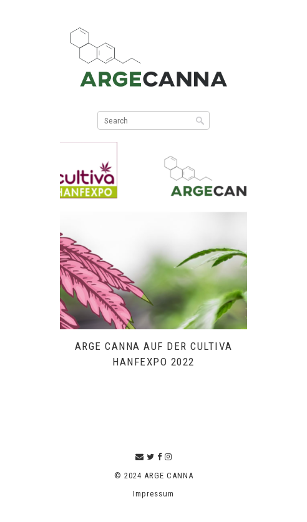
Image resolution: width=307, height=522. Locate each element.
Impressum (153, 493)
